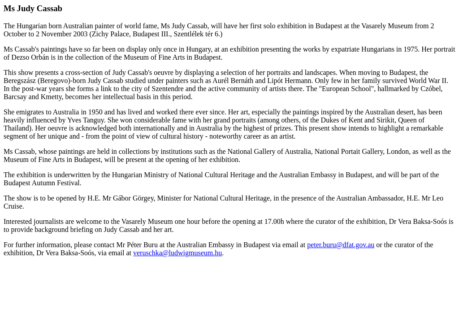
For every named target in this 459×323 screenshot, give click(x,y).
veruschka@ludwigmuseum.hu (177, 253)
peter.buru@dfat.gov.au (340, 245)
